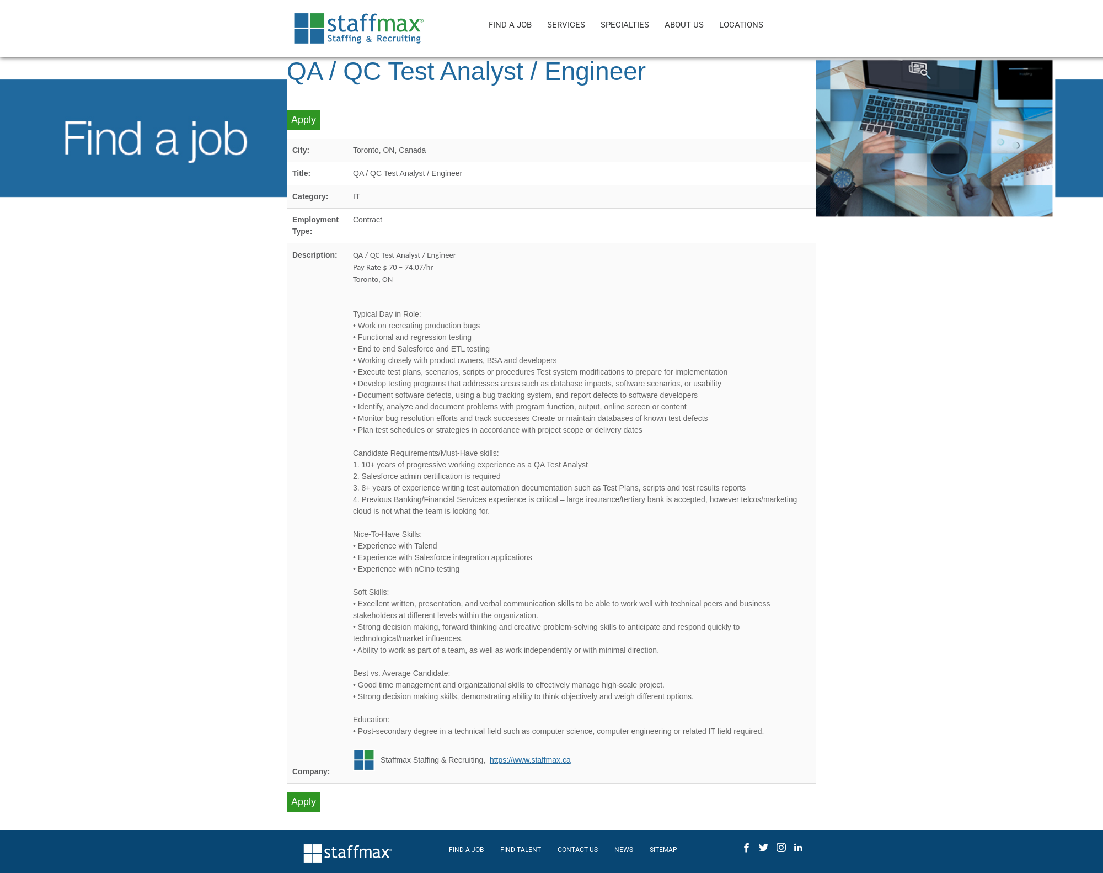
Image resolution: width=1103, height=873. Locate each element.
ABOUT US (684, 25)
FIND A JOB (510, 25)
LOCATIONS (741, 25)
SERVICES (566, 25)
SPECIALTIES (625, 25)
